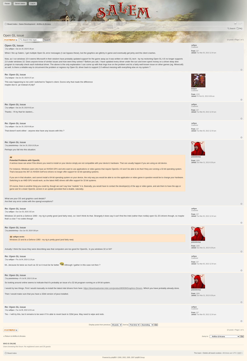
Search (232, 28)
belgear (11, 78)
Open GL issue (13, 35)
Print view (235, 23)
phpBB (113, 357)
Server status (20, 3)
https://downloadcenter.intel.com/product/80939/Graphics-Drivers (112, 288)
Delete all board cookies (212, 353)
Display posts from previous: (105, 325)
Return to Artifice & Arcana (15, 336)
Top (241, 70)
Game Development (27, 24)
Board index (12, 24)
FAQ (240, 28)
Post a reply (10, 40)
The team (197, 353)
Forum (7, 3)
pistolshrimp (13, 145)
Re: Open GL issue (15, 74)
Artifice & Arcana (44, 24)
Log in (33, 3)
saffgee (11, 49)
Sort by (131, 325)
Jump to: (205, 336)
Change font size (240, 23)
